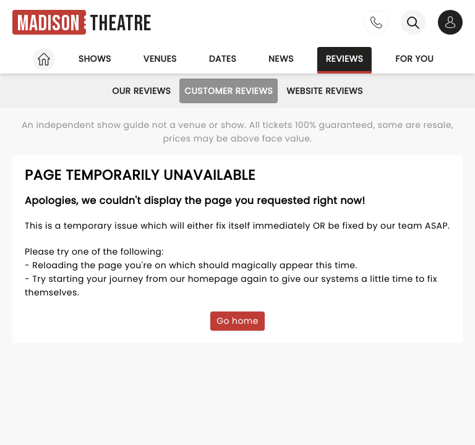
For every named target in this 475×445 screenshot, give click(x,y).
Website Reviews (324, 91)
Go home (237, 321)
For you (414, 59)
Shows (95, 59)
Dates (222, 59)
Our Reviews (141, 91)
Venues (160, 59)
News (281, 59)
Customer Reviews (228, 91)
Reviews (345, 59)
